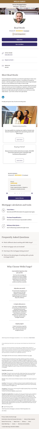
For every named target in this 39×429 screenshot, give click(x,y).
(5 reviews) (26, 31)
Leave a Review (19, 198)
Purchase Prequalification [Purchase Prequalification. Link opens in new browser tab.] (14, 217)
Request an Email (9, 60)
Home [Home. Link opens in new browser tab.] (29, 421)
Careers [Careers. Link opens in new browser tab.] (13, 423)
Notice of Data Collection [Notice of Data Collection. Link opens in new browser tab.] (29, 419)
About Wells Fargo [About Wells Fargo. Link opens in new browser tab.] (5, 423)
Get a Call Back (20, 44)
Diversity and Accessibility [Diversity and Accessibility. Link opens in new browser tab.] (23, 423)
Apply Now (19, 39)
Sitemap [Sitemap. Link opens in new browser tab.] (24, 421)
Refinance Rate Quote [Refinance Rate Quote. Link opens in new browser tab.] (13, 225)
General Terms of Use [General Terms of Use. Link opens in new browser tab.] (6, 421)
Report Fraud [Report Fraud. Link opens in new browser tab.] (16, 421)
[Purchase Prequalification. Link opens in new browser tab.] (3, 218)
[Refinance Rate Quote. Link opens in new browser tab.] (3, 226)
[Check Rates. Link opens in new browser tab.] (3, 211)
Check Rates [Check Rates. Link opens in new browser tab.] (10, 209)
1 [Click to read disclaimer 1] (22, 133)
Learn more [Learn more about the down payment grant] (19, 160)
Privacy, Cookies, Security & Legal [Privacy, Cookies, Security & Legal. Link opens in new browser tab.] (9, 416)
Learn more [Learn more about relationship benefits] (19, 139)
